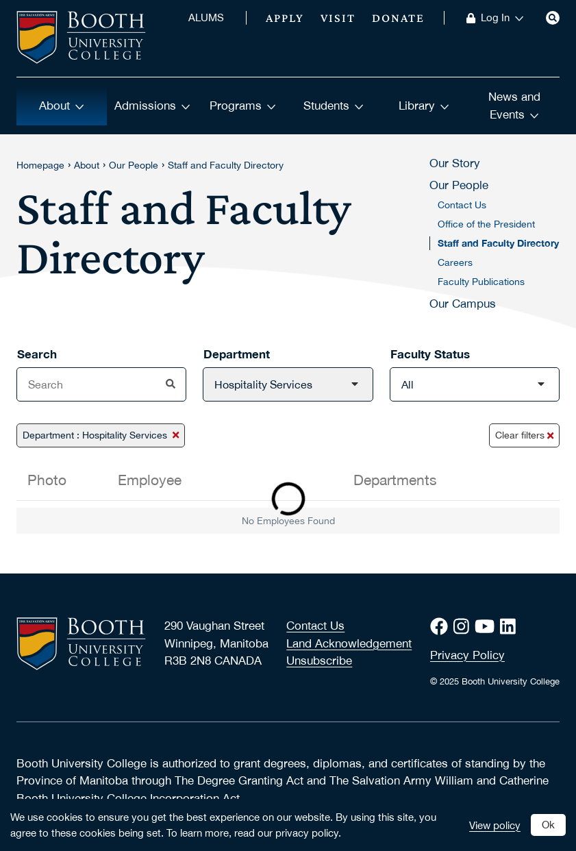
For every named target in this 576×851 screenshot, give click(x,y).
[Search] (553, 18)
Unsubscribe (319, 660)
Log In (502, 17)
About (61, 105)
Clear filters (524, 435)
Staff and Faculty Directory (226, 165)
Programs (243, 105)
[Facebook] (441, 626)
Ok (548, 824)
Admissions (152, 105)
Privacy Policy (467, 655)
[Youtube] (487, 626)
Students (333, 105)
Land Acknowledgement (349, 643)
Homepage (40, 165)
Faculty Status (430, 354)
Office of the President (486, 224)
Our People (133, 165)
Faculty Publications (481, 281)
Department (236, 354)
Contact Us (462, 204)
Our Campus (462, 303)
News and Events (514, 105)
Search (37, 354)
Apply (285, 18)
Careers (455, 262)
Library (424, 105)
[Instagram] (464, 626)
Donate (398, 18)
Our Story (454, 163)
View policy (495, 825)
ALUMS (206, 17)
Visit (338, 18)
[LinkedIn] (510, 626)
